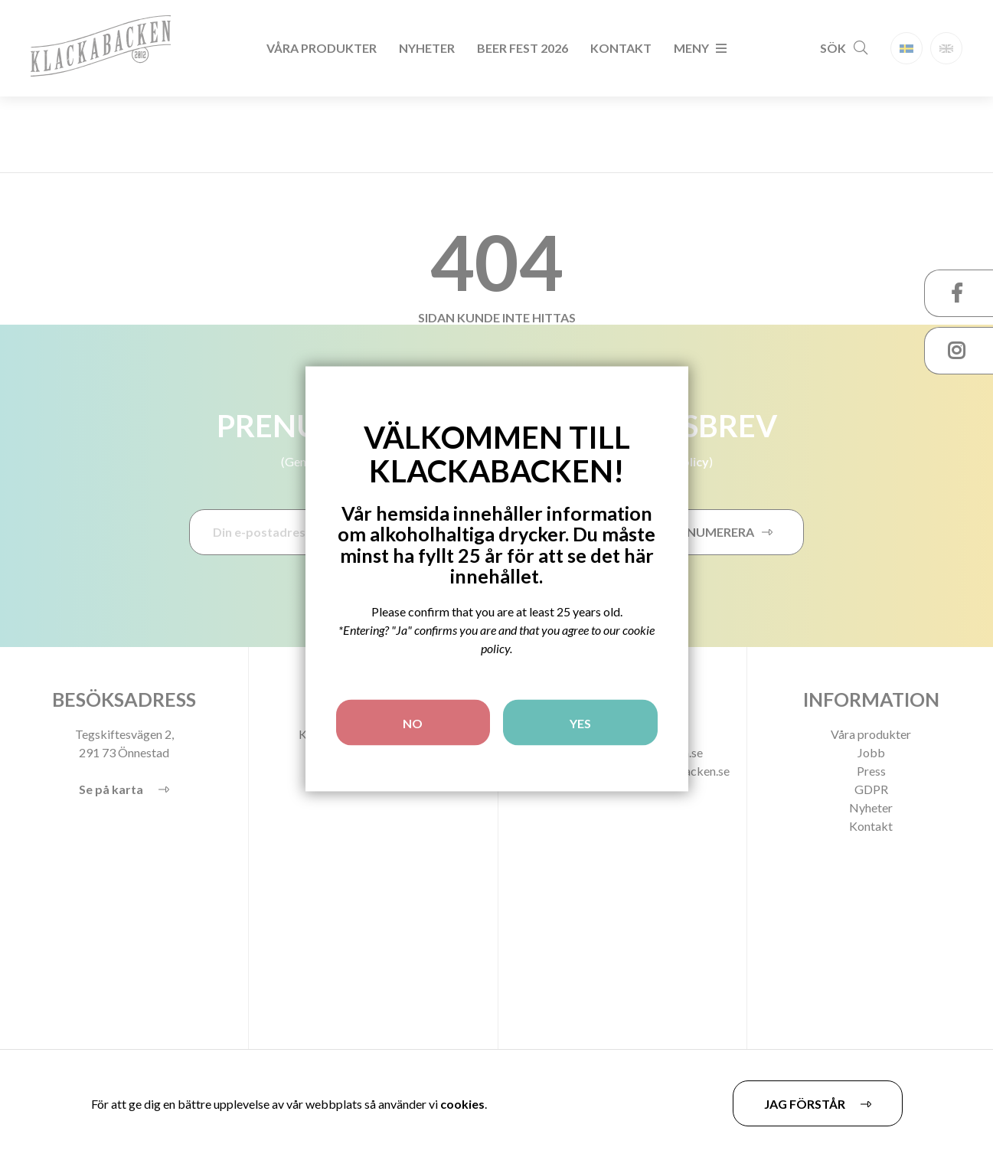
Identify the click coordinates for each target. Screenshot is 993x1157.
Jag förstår (804, 1104)
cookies (462, 1104)
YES (580, 722)
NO (413, 722)
